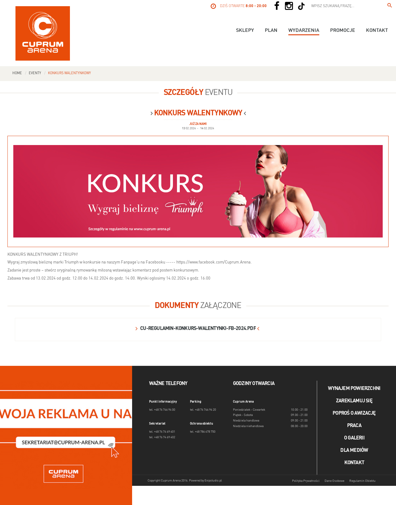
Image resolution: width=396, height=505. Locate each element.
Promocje (342, 30)
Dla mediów (354, 450)
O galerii (354, 438)
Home (17, 73)
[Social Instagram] (289, 6)
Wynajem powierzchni (354, 388)
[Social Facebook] (276, 6)
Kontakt (377, 30)
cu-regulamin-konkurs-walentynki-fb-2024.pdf (198, 328)
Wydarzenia (303, 30)
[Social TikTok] (301, 6)
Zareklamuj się (354, 401)
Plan (271, 30)
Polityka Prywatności (306, 480)
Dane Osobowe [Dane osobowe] (334, 480)
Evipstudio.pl (213, 480)
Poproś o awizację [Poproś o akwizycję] (354, 413)
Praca (354, 425)
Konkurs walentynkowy (69, 73)
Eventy (35, 73)
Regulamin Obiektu (362, 480)
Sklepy (245, 30)
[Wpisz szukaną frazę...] (390, 6)
